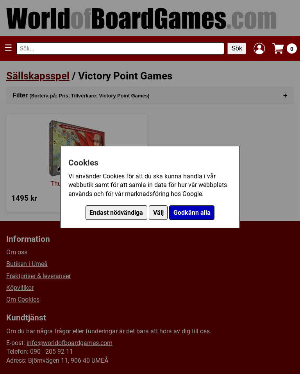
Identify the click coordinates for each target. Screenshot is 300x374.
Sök (236, 48)
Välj (158, 212)
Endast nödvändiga (116, 212)
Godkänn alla (192, 212)
